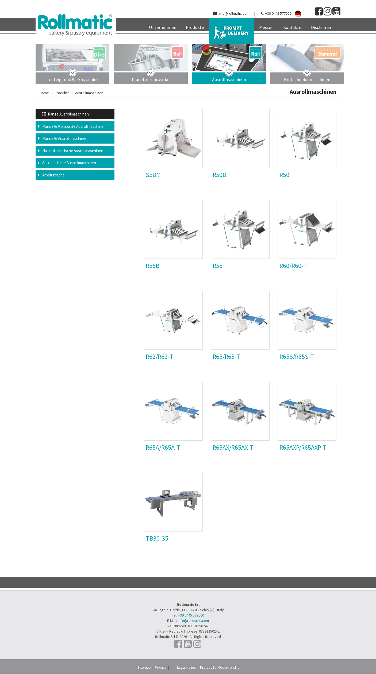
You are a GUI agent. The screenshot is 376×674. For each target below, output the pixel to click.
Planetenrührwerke (151, 79)
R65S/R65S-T (296, 356)
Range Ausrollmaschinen (65, 114)
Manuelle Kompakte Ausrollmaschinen (74, 126)
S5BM (153, 175)
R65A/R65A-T (163, 447)
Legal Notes (186, 667)
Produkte (62, 92)
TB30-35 (157, 538)
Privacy (161, 667)
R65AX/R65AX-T (233, 447)
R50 (284, 175)
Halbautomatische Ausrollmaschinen (72, 150)
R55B (152, 265)
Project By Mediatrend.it (219, 667)
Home (44, 92)
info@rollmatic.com (234, 13)
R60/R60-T (293, 265)
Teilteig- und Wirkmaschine (73, 79)
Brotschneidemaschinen (307, 79)
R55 (217, 265)
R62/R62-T (159, 356)
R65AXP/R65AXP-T (303, 447)
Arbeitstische (53, 175)
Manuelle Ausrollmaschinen (64, 138)
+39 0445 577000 (278, 13)
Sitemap (144, 667)
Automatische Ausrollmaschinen (69, 162)
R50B (219, 175)
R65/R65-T (226, 356)
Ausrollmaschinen (229, 79)
